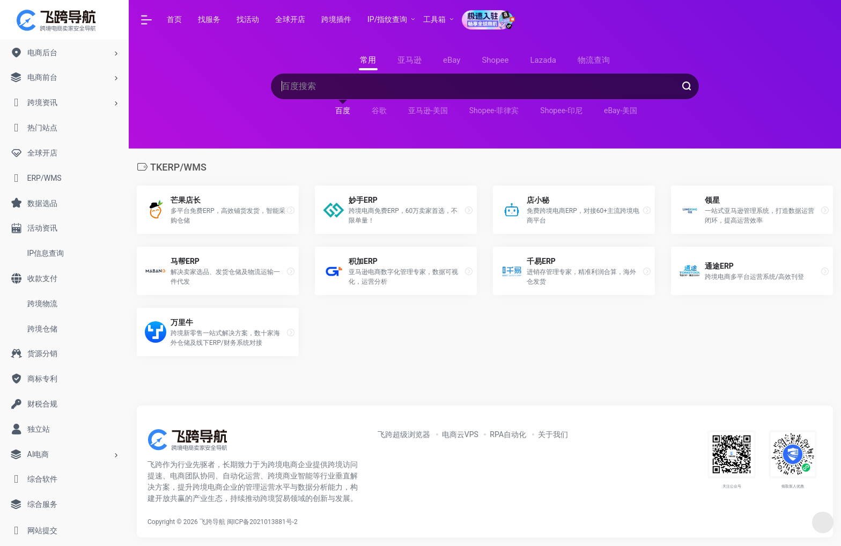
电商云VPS (460, 434)
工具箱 (434, 19)
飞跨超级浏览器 (404, 434)
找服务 (209, 19)
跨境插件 (336, 19)
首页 (174, 19)
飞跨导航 (212, 522)
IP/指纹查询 (387, 19)
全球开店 (290, 19)
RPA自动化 (508, 434)
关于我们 (553, 434)
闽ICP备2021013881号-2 (262, 522)
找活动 (248, 19)
